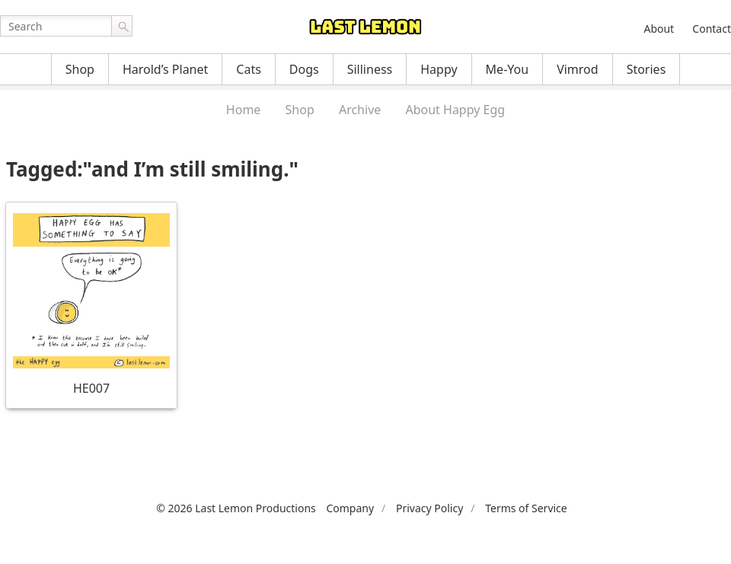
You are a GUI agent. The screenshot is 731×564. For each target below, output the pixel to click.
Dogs (304, 69)
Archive (360, 109)
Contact (711, 28)
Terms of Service (526, 508)
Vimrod (578, 69)
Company (350, 508)
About (658, 28)
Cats (248, 69)
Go (121, 26)
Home (243, 109)
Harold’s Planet (165, 69)
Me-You (507, 69)
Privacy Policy (429, 508)
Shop (79, 69)
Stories (646, 69)
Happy (438, 69)
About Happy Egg (455, 109)
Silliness (370, 69)
